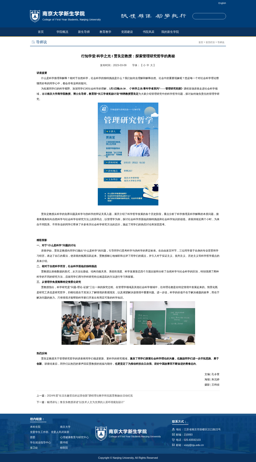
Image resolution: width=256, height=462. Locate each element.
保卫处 (34, 447)
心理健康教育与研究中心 (74, 437)
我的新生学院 (170, 31)
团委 (32, 437)
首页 (41, 31)
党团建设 (127, 31)
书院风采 (148, 31)
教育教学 (105, 31)
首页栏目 (210, 42)
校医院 (64, 447)
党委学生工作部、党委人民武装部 (49, 432)
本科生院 (35, 426)
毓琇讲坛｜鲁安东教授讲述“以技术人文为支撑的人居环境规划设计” (86, 402)
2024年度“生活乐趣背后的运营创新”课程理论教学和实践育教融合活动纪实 (90, 395)
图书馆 (64, 442)
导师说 (220, 42)
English (222, 3)
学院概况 (62, 31)
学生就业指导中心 (40, 442)
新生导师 (84, 31)
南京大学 (65, 426)
